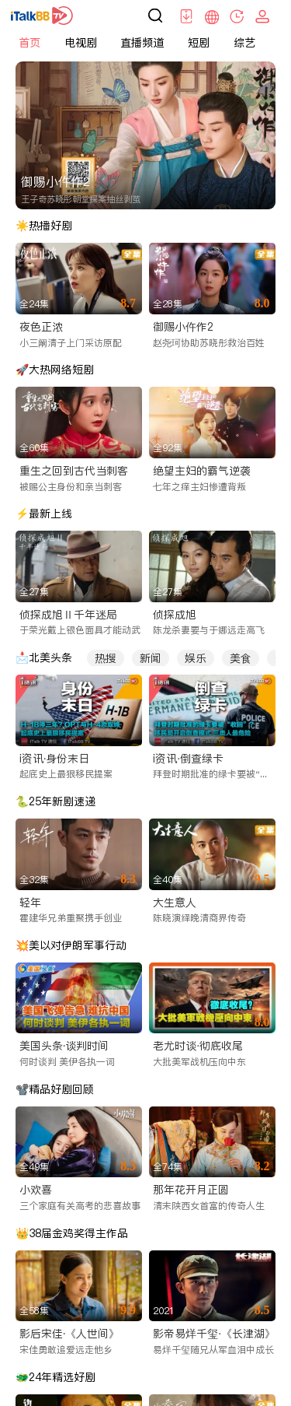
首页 (29, 43)
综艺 (244, 43)
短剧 (199, 43)
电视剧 (80, 43)
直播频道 (142, 43)
